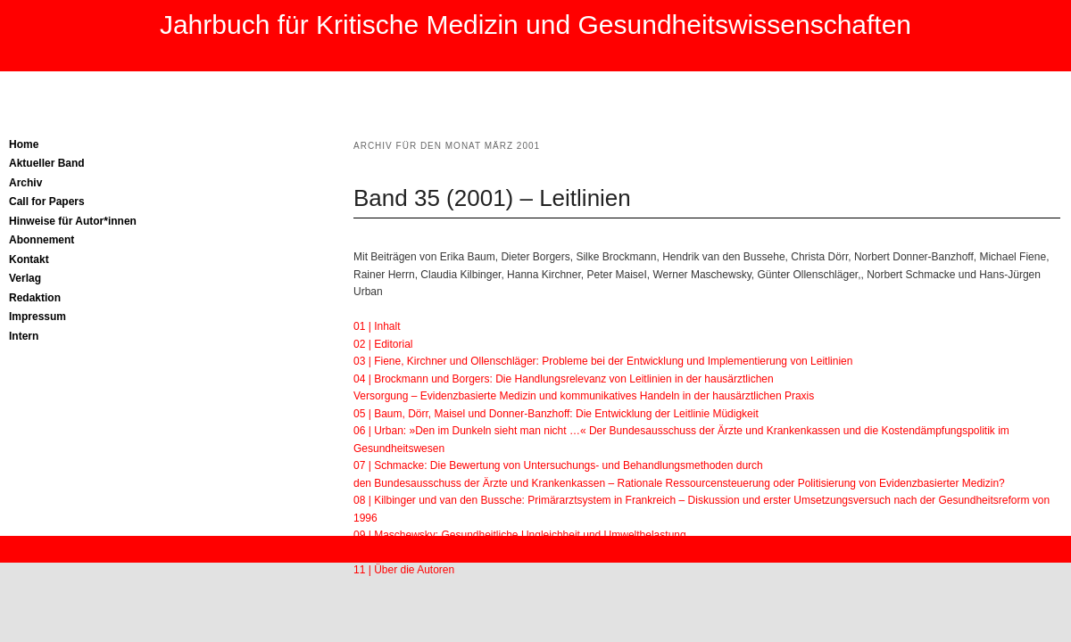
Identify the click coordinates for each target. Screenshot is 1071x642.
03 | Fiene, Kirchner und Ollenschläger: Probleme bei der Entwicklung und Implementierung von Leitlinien (602, 361)
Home (23, 144)
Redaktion (35, 298)
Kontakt (29, 259)
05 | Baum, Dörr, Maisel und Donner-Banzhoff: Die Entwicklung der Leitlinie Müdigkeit (556, 413)
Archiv (25, 183)
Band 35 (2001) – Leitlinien (492, 198)
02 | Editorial (383, 344)
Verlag (25, 278)
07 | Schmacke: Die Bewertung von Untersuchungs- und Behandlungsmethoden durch (558, 465)
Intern (23, 336)
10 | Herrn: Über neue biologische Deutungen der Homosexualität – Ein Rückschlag (551, 553)
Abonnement (41, 240)
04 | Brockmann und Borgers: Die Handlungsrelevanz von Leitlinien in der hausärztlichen (563, 379)
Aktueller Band (47, 163)
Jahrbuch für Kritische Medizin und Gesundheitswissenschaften (535, 24)
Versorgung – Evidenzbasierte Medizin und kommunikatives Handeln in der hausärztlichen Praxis (583, 396)
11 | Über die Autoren (403, 570)
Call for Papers (47, 201)
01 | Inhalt (377, 326)
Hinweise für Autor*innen (73, 221)
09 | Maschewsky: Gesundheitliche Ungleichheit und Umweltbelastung (519, 535)
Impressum (37, 316)
